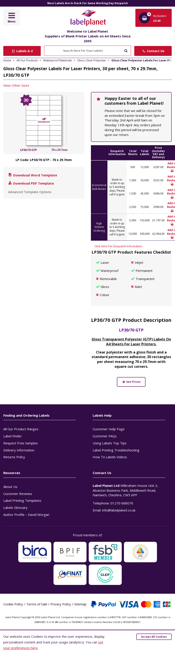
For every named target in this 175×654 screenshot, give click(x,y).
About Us (10, 486)
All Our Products (27, 60)
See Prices (131, 382)
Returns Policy (14, 457)
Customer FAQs (105, 436)
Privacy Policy (60, 604)
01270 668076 (122, 503)
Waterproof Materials (57, 60)
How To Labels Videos (110, 457)
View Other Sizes (16, 85)
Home (7, 60)
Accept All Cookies (154, 637)
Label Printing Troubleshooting (116, 450)
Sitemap (80, 604)
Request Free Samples (20, 443)
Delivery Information (18, 450)
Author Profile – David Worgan (26, 514)
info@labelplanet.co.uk (118, 510)
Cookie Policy (13, 604)
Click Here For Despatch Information (118, 246)
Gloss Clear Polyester (91, 60)
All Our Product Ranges (21, 429)
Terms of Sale (36, 604)
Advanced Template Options (30, 192)
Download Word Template (32, 175)
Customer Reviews (17, 493)
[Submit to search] (126, 50)
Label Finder (12, 436)
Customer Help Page (109, 429)
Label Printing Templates (22, 500)
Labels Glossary (15, 507)
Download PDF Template (31, 183)
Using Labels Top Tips (110, 443)
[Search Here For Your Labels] (87, 51)
